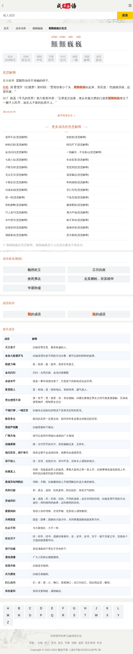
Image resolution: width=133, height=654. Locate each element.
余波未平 (10, 381)
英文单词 (90, 642)
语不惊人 (10, 461)
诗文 (60, 642)
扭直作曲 (10, 565)
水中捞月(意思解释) (16, 219)
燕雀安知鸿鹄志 (14, 481)
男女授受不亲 (13, 400)
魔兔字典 (63, 649)
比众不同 (10, 527)
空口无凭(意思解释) (77, 189)
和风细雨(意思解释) (77, 182)
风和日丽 (10, 490)
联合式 (26, 58)
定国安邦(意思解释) (16, 227)
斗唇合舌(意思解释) (16, 182)
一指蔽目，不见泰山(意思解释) (83, 152)
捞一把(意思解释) (15, 197)
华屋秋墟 (34, 288)
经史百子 (10, 538)
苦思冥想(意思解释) (77, 167)
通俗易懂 (10, 557)
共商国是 (10, 519)
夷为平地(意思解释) (77, 212)
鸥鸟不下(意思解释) (77, 144)
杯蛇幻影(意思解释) (16, 144)
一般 (75, 58)
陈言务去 (10, 418)
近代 (63, 58)
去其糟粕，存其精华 (99, 279)
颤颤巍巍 (38, 28)
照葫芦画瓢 (11, 427)
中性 (39, 58)
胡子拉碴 (10, 548)
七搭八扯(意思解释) (16, 159)
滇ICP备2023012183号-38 (86, 649)
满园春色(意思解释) (16, 235)
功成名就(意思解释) (16, 189)
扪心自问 (10, 582)
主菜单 (130, 5)
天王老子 (10, 347)
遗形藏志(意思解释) (77, 174)
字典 (67, 642)
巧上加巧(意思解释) (16, 212)
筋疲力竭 (10, 364)
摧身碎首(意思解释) (77, 227)
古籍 (40, 642)
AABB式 (10, 58)
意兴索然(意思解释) (77, 235)
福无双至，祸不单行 (16, 452)
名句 (53, 642)
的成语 (34, 314)
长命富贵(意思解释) (77, 159)
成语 (80, 642)
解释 (87, 58)
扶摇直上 (10, 471)
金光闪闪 (10, 372)
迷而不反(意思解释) (16, 137)
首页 (6, 28)
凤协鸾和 (10, 591)
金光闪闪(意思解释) (16, 152)
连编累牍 (10, 444)
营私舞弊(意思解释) (16, 204)
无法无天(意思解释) (16, 174)
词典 (74, 642)
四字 (51, 58)
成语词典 (21, 28)
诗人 (46, 642)
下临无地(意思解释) (77, 197)
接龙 (99, 58)
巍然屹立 (34, 270)
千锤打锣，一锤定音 (16, 410)
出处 (6, 87)
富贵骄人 (10, 389)
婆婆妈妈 (10, 511)
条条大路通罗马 (14, 355)
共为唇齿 (10, 574)
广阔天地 (10, 435)
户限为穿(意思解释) (16, 167)
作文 (99, 642)
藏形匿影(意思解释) (77, 204)
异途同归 (10, 500)
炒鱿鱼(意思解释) (76, 137)
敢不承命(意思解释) (77, 219)
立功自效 (99, 270)
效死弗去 (34, 279)
